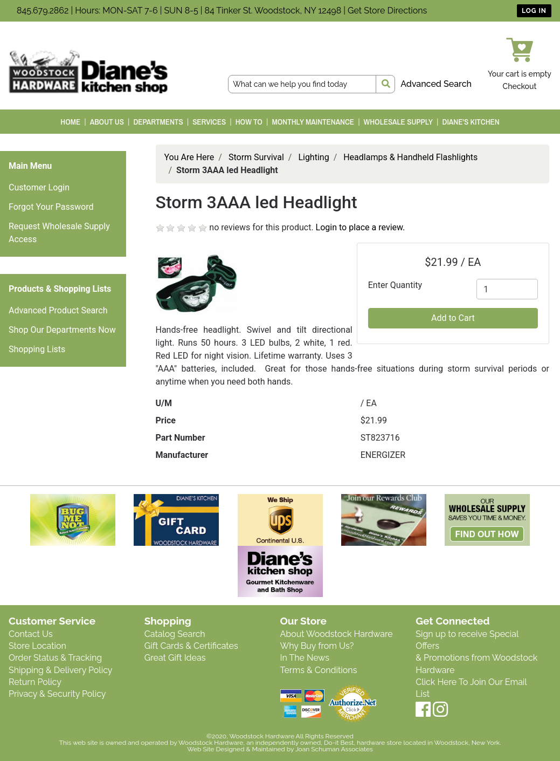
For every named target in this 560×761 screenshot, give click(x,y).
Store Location (37, 646)
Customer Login (39, 187)
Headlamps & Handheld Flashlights (410, 157)
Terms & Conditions (318, 670)
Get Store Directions (387, 10)
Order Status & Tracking (55, 658)
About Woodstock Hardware (336, 634)
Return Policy (35, 682)
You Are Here (189, 157)
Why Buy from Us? (317, 646)
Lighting (313, 157)
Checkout (520, 86)
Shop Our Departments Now (62, 330)
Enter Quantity (395, 285)
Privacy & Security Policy (57, 694)
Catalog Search (174, 634)
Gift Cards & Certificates (191, 646)
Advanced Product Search (58, 310)
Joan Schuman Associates (334, 749)
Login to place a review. (360, 227)
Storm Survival (256, 157)
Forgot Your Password (51, 207)
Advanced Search (436, 84)
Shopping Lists (37, 349)
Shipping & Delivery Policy (61, 670)
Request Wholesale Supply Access (59, 232)
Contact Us (31, 634)
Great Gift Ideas (175, 658)
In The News (304, 658)
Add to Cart (453, 318)
